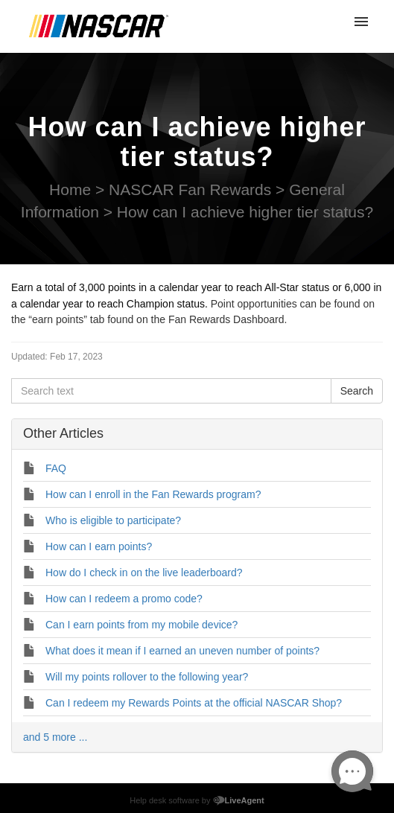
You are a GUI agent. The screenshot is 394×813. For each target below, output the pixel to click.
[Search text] (171, 391)
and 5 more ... (55, 737)
